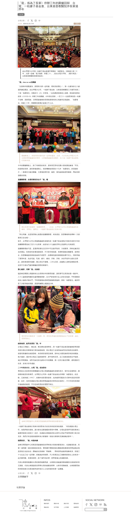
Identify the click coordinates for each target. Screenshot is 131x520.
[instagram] (95, 504)
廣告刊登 (66, 503)
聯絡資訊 (46, 507)
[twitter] (91, 504)
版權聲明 (76, 507)
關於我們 (46, 503)
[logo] (28, 504)
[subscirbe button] (105, 509)
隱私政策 (76, 503)
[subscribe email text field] (96, 509)
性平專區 (56, 507)
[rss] (105, 504)
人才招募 (66, 507)
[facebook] (86, 504)
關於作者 (56, 503)
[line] (100, 504)
